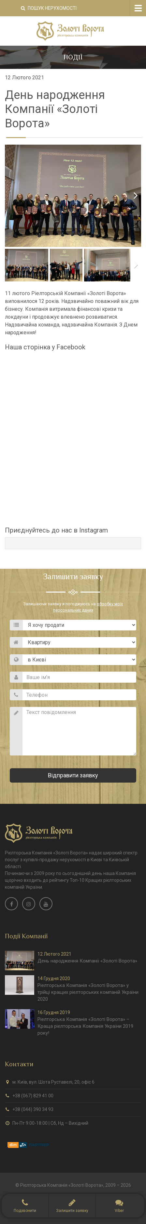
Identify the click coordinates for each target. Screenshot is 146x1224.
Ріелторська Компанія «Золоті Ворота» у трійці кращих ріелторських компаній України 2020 (88, 992)
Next (131, 195)
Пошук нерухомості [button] (49, 8)
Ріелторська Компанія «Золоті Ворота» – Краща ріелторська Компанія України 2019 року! (85, 1026)
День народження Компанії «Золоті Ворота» (87, 961)
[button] (72, 1205)
